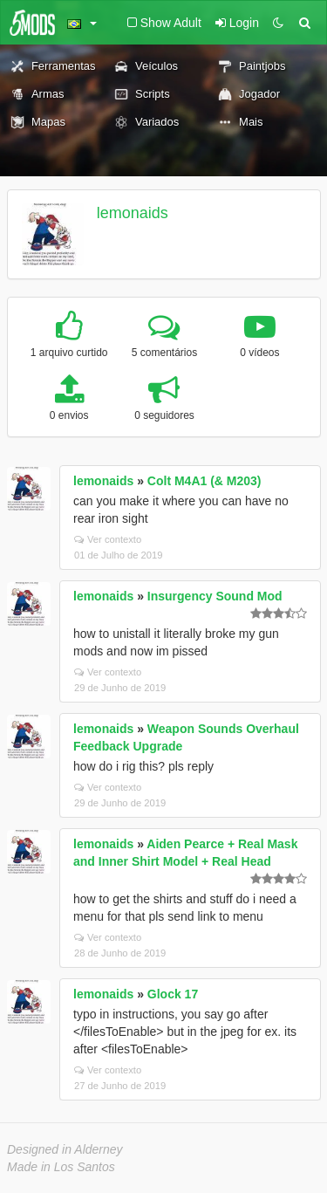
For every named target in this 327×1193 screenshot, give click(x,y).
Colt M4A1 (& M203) (204, 481)
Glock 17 (172, 994)
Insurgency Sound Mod (215, 596)
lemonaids (132, 213)
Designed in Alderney (65, 1149)
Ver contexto (107, 539)
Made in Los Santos (61, 1167)
